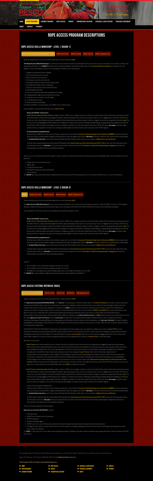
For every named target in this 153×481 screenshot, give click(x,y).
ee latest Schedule (100, 303)
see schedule (76, 334)
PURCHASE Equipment (123, 22)
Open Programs (32, 22)
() (97, 134)
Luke (124, 120)
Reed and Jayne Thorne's (45, 115)
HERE (73, 60)
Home (21, 22)
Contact (30, 27)
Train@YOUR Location (84, 22)
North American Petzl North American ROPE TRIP (88, 143)
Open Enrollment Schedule (101, 66)
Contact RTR (111, 329)
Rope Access (60, 22)
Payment (39, 27)
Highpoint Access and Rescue (106, 139)
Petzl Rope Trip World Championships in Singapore (99, 145)
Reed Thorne (31, 344)
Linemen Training (47, 22)
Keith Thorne (59, 109)
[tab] (38, 54)
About (22, 27)
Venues (70, 22)
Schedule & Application (104, 22)
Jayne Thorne (84, 352)
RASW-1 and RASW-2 (100, 310)
